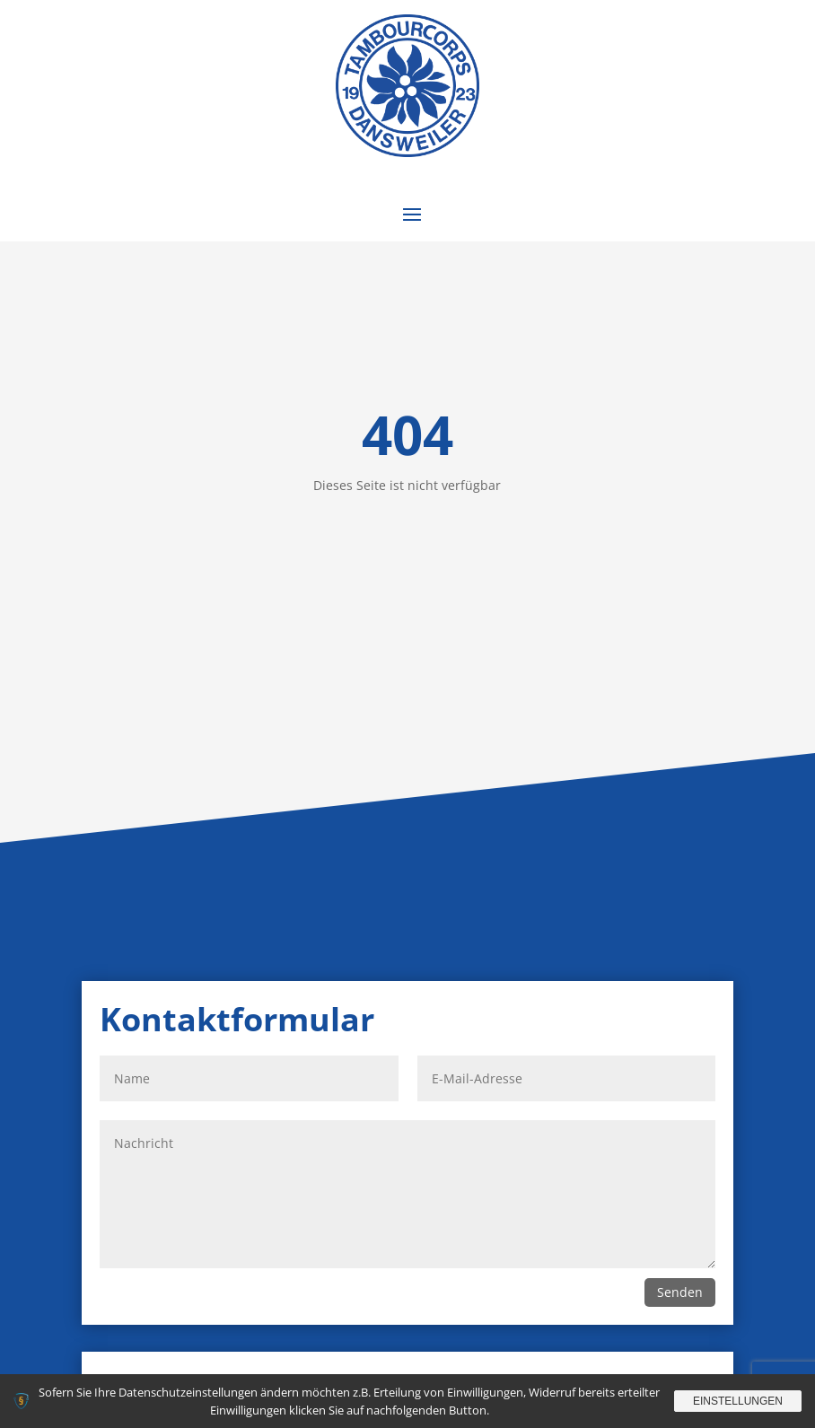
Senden (680, 1292)
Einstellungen (738, 1401)
